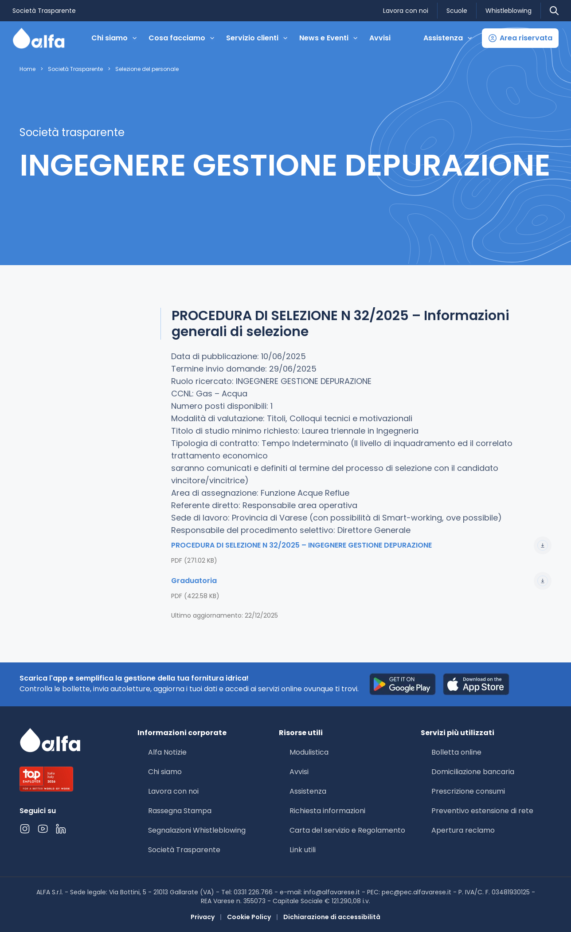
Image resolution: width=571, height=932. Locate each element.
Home (27, 69)
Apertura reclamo (463, 830)
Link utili (302, 850)
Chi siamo (165, 772)
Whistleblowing (508, 10)
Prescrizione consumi (468, 791)
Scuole (456, 10)
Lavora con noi (405, 10)
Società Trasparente (44, 10)
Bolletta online (456, 752)
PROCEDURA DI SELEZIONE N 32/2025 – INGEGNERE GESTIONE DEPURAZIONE (361, 545)
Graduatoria (361, 581)
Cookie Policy (249, 916)
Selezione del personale (147, 69)
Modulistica (309, 752)
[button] (520, 38)
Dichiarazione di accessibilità (331, 916)
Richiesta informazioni (327, 811)
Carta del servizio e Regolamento (347, 830)
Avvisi (380, 38)
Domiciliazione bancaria (472, 772)
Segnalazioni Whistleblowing (197, 830)
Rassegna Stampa (179, 811)
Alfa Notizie (167, 752)
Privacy (203, 916)
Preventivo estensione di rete (482, 811)
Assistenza (307, 791)
